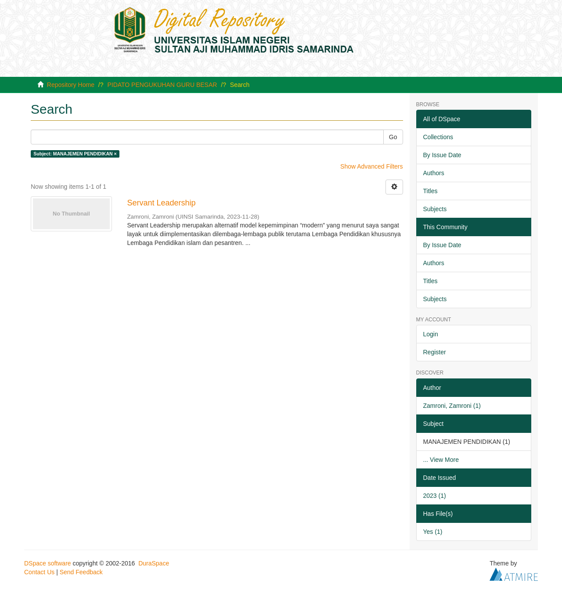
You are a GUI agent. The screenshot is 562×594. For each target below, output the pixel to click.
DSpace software (47, 563)
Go (393, 136)
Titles (430, 190)
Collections (438, 136)
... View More (441, 459)
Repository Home (70, 84)
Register (434, 352)
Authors (433, 172)
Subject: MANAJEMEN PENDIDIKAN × (74, 153)
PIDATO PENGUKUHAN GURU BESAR (162, 84)
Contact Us (39, 572)
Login (430, 334)
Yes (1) (433, 531)
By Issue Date (442, 154)
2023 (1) (434, 495)
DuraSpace (153, 563)
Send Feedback (81, 572)
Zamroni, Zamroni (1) (452, 405)
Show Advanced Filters (371, 166)
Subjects (435, 208)
